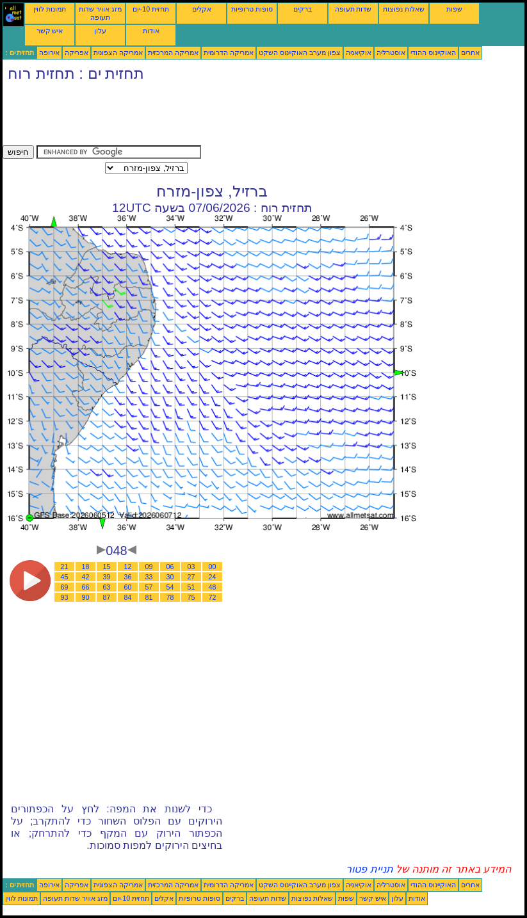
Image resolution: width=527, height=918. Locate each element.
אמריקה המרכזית (173, 52)
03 (191, 566)
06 (170, 566)
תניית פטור (369, 869)
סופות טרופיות (252, 9)
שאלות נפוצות (404, 9)
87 (107, 597)
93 (65, 597)
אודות (151, 31)
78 (170, 597)
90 (86, 597)
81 (149, 597)
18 (86, 566)
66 (86, 587)
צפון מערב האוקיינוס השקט (300, 52)
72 (212, 597)
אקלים (201, 9)
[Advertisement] (236, 116)
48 (212, 587)
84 (128, 597)
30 (170, 577)
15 (107, 566)
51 (191, 587)
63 (107, 587)
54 (170, 587)
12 (128, 566)
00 (212, 566)
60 (128, 587)
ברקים (302, 9)
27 (191, 577)
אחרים (470, 52)
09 (149, 566)
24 (212, 577)
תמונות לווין (49, 9)
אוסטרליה (391, 52)
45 (65, 577)
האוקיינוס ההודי (433, 52)
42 (86, 577)
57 (149, 587)
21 (65, 566)
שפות (454, 9)
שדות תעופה (353, 9)
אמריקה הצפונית (118, 52)
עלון (100, 31)
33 (149, 577)
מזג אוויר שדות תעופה (100, 13)
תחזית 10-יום (151, 9)
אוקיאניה (358, 52)
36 (128, 577)
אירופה (49, 52)
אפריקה (76, 52)
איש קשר (49, 31)
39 (107, 577)
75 (191, 597)
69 (65, 587)
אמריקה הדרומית (229, 52)
